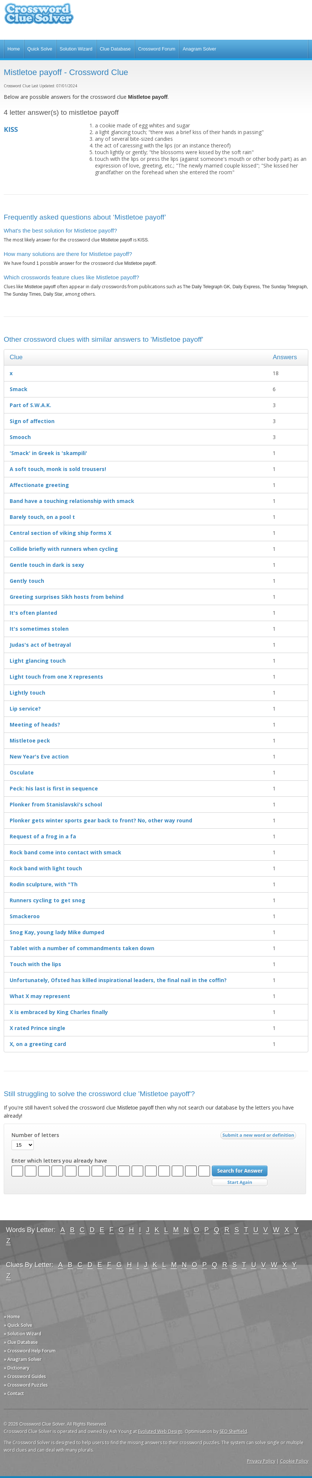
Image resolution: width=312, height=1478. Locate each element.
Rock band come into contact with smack (65, 852)
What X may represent (40, 996)
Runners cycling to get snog (47, 900)
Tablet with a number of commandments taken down (82, 948)
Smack (18, 389)
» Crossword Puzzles (26, 1385)
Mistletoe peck (30, 740)
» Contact (14, 1393)
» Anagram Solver (23, 1359)
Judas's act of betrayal (40, 644)
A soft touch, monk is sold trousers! (58, 468)
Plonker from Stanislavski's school (56, 804)
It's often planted (33, 612)
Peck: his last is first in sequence (54, 788)
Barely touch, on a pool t (42, 516)
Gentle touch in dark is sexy (47, 564)
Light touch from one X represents (56, 676)
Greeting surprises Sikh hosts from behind (67, 596)
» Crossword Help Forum (30, 1351)
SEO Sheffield (233, 1431)
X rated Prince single (37, 1028)
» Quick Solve (18, 1325)
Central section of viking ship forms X (60, 532)
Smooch (20, 437)
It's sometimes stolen (39, 628)
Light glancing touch (38, 660)
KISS (11, 129)
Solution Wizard (76, 49)
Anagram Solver (199, 49)
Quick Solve (39, 49)
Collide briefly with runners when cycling (64, 548)
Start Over (239, 1182)
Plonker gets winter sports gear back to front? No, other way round (101, 820)
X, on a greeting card (38, 1043)
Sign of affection (32, 421)
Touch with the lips (35, 964)
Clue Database (115, 49)
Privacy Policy (261, 1461)
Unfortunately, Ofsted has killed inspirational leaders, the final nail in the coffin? (118, 980)
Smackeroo (25, 916)
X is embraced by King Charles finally (59, 1012)
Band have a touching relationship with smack (72, 500)
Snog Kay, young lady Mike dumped (57, 932)
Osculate (22, 772)
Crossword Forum (156, 49)
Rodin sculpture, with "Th (44, 884)
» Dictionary (16, 1368)
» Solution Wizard (22, 1334)
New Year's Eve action (39, 756)
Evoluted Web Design (160, 1431)
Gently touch (27, 580)
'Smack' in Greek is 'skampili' (48, 453)
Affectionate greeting (39, 484)
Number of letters (35, 1135)
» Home (12, 1316)
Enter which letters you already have (59, 1160)
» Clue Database (21, 1342)
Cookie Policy (294, 1461)
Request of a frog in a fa (43, 836)
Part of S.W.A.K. (30, 405)
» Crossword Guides (25, 1376)
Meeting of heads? (35, 724)
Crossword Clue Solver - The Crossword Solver (39, 17)
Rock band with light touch (46, 868)
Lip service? (25, 708)
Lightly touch (27, 692)
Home (13, 49)
